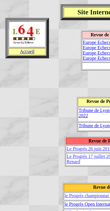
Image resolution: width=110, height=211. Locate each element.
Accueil (27, 51)
